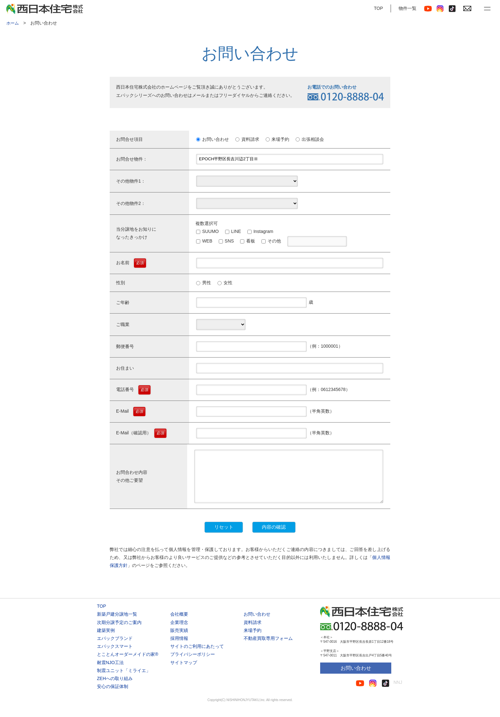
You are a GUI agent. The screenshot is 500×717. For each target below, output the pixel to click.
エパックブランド (115, 648)
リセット (202, 536)
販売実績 (179, 639)
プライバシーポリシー (192, 664)
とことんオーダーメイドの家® (127, 664)
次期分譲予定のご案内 (119, 631)
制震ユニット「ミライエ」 (124, 680)
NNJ (397, 692)
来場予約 (252, 639)
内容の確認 (294, 536)
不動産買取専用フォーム (268, 648)
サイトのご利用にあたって (197, 656)
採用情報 (179, 648)
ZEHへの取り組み (115, 688)
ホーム (13, 22)
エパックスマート (115, 656)
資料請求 (252, 631)
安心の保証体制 (112, 696)
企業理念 (179, 631)
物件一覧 (407, 8)
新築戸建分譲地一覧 (117, 623)
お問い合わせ (257, 623)
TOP (378, 8)
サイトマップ (183, 672)
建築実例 (106, 639)
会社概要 (179, 623)
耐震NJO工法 (110, 672)
